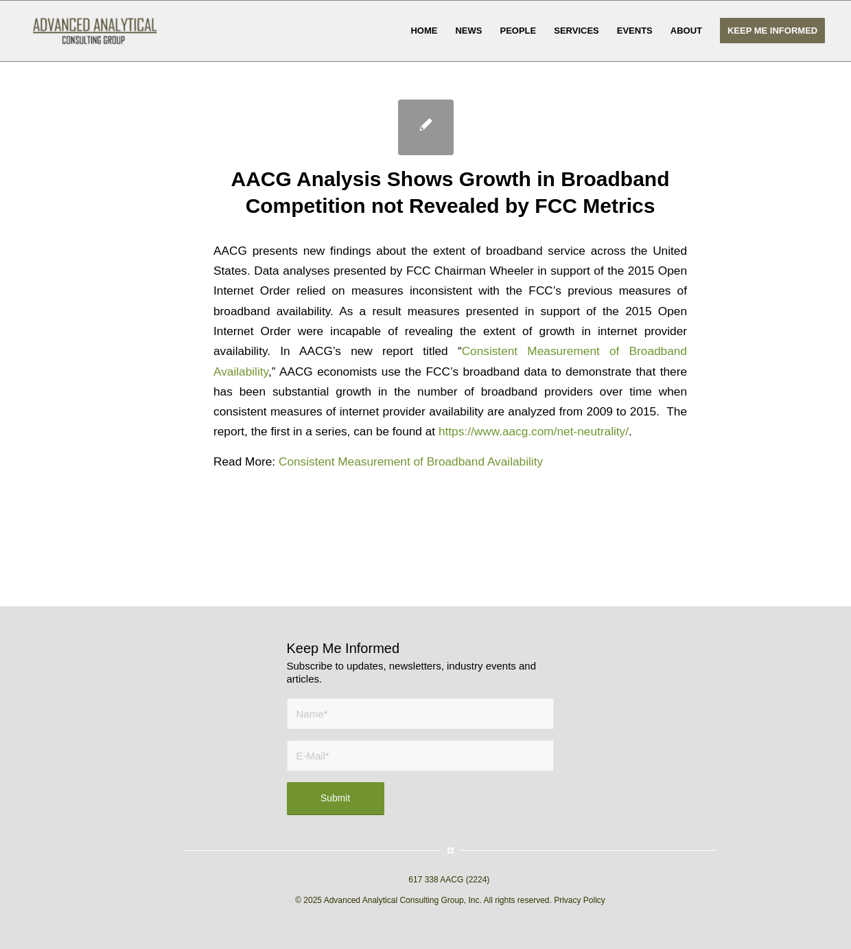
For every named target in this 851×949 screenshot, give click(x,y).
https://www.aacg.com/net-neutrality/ (534, 431)
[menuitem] (423, 31)
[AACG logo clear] (95, 31)
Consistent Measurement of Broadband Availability (411, 461)
